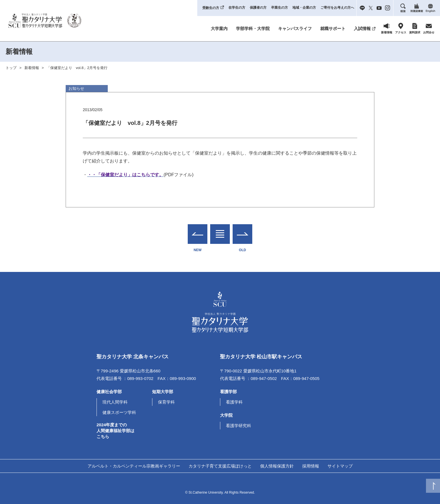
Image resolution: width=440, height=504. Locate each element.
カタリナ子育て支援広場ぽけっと (220, 466)
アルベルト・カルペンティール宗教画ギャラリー (134, 466)
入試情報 (362, 28)
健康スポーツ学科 (119, 412)
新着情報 (31, 68)
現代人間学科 (115, 402)
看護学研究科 (238, 425)
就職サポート (332, 28)
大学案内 (219, 28)
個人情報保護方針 (277, 466)
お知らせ (76, 88)
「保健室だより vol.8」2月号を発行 (77, 68)
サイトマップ (340, 466)
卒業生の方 (279, 8)
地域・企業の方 (304, 8)
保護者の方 (258, 8)
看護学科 (234, 402)
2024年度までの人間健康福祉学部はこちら (115, 430)
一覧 (220, 230)
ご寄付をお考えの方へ (337, 8)
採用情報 (310, 466)
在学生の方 (236, 8)
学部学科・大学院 (253, 28)
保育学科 (166, 402)
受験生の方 (210, 8)
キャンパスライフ (295, 28)
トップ (11, 68)
